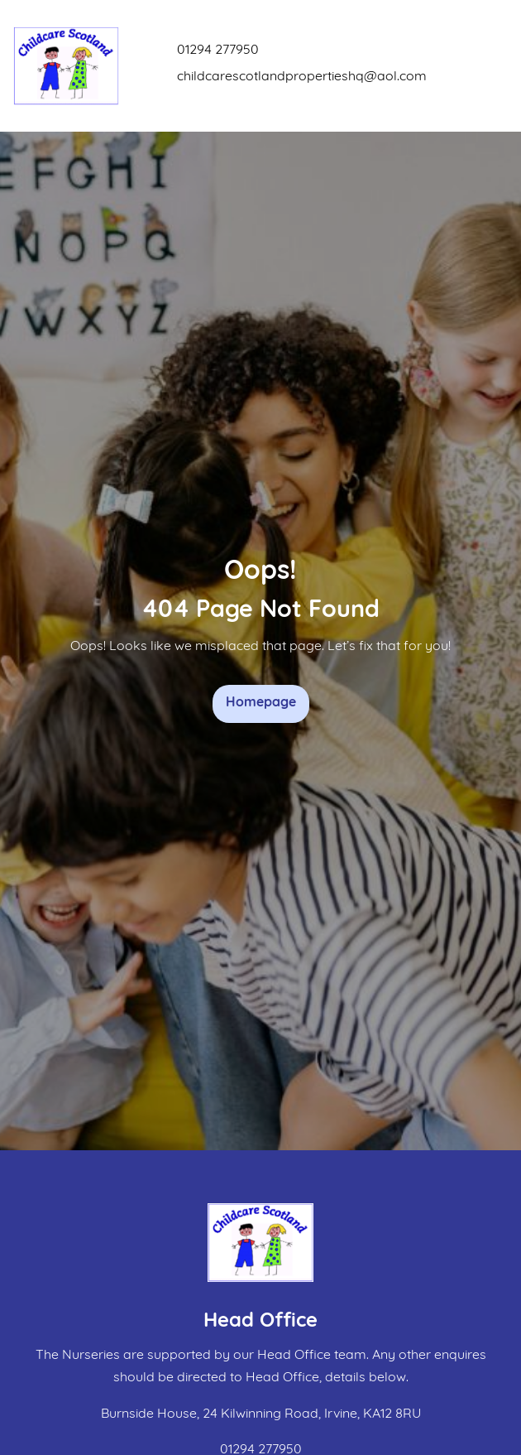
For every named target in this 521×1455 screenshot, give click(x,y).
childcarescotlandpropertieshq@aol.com (302, 77)
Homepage (261, 703)
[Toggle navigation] (492, 66)
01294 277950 (218, 50)
